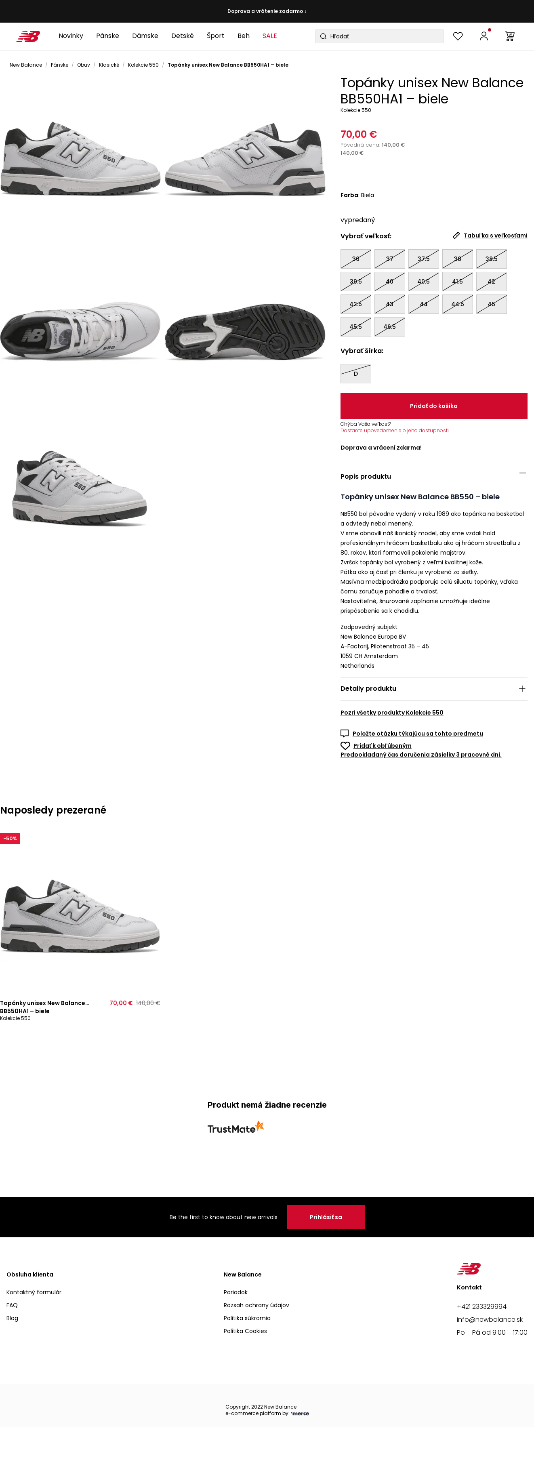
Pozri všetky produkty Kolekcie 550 (392, 713)
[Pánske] (107, 36)
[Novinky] (71, 36)
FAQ (12, 1305)
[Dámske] (145, 36)
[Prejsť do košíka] (510, 36)
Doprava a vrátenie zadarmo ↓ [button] (267, 11)
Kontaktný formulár (33, 1292)
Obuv (83, 65)
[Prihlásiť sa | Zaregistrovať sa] (484, 36)
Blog (12, 1318)
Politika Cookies (245, 1331)
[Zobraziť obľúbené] (458, 36)
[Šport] (215, 36)
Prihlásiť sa (326, 1217)
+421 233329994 (482, 1306)
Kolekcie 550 (143, 65)
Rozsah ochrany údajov (256, 1305)
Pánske (59, 65)
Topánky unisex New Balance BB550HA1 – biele (228, 65)
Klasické (109, 65)
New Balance (26, 65)
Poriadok (236, 1292)
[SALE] (270, 36)
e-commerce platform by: (267, 1413)
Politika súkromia (247, 1318)
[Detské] (182, 36)
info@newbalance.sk (490, 1319)
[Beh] (243, 36)
